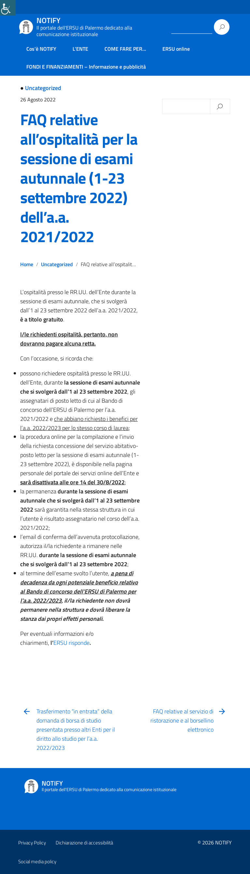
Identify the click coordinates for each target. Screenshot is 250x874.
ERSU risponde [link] (71, 642)
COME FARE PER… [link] (125, 49)
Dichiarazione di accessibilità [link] (84, 842)
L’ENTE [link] (80, 49)
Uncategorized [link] (43, 88)
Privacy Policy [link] (32, 842)
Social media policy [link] (37, 861)
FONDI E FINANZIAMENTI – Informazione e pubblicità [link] (86, 67)
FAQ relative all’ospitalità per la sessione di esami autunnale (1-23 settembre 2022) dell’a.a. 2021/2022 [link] (79, 178)
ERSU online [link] (176, 49)
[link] (8, 8)
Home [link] (26, 264)
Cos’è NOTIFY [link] (41, 49)
